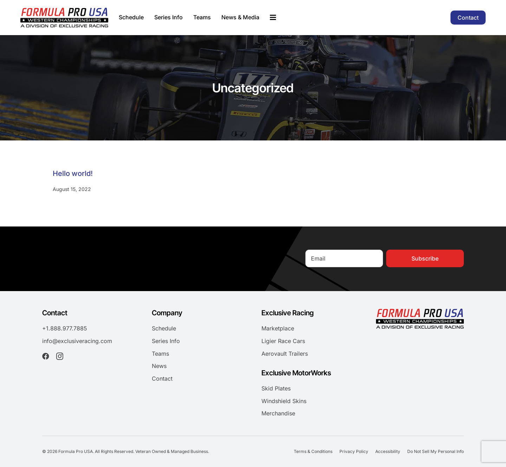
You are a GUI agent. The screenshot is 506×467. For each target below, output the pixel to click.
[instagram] (59, 356)
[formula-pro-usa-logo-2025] (64, 10)
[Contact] (468, 18)
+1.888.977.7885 (64, 328)
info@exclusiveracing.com (77, 340)
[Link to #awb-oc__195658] (273, 17)
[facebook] (45, 356)
